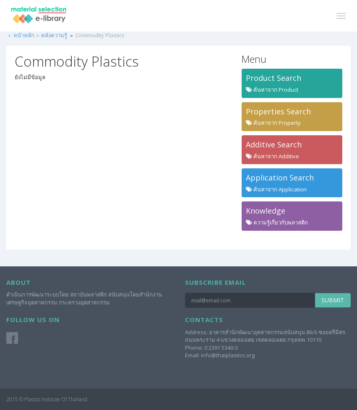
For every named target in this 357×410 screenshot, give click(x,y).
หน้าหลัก (23, 35)
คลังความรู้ (54, 35)
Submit (332, 300)
